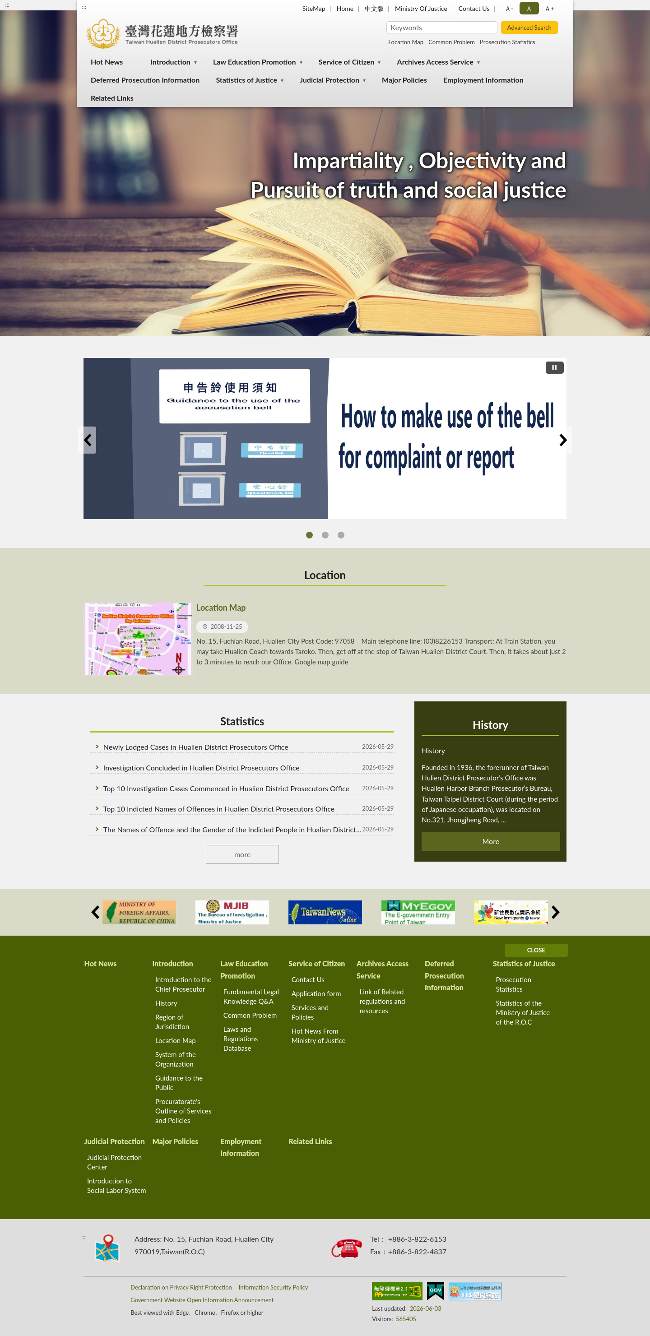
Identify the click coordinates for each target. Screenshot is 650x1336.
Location (325, 574)
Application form (316, 993)
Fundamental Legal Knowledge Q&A (251, 996)
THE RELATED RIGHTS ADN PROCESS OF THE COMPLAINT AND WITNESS (341, 535)
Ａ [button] (529, 8)
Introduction (170, 61)
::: (84, 6)
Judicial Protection (329, 79)
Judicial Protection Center (114, 1162)
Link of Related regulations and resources (382, 1001)
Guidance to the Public (179, 1082)
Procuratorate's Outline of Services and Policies (183, 1110)
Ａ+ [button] (549, 8)
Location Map (405, 42)
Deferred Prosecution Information (145, 79)
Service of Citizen (347, 61)
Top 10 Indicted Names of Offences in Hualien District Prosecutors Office (219, 808)
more (242, 854)
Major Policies (404, 79)
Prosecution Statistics (507, 42)
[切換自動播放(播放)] (555, 368)
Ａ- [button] (509, 8)
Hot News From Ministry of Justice (319, 1035)
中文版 (374, 8)
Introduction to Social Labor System (116, 1185)
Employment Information (483, 79)
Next (563, 440)
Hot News (107, 61)
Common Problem (451, 42)
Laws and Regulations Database (240, 1038)
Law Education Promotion (254, 61)
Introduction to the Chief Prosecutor (183, 984)
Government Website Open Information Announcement (202, 1300)
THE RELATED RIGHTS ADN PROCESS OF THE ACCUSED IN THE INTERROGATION (325, 535)
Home (345, 8)
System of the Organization (175, 1059)
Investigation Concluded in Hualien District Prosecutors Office (201, 767)
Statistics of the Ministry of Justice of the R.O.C (523, 1012)
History (490, 724)
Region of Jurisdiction (172, 1021)
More (491, 841)
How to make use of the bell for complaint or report (309, 535)
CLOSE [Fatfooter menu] (536, 950)
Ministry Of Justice (421, 8)
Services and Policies (310, 1012)
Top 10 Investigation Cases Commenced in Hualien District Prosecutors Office (226, 788)
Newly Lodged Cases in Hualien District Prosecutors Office (195, 746)
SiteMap (313, 8)
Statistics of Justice (246, 79)
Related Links (112, 97)
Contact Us (474, 8)
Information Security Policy (273, 1287)
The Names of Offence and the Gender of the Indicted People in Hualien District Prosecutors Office (233, 829)
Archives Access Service (435, 61)
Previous (87, 440)
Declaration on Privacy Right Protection (181, 1287)
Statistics (242, 721)
